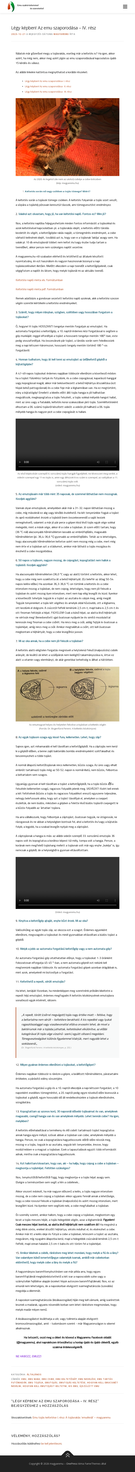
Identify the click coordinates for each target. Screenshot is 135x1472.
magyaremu (61, 34)
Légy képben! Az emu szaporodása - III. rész (48, 91)
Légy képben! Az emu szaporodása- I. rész (47, 81)
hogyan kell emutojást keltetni (45, 1386)
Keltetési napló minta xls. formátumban (39, 280)
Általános (34, 1374)
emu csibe (48, 1379)
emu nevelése (87, 1379)
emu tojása (35, 1382)
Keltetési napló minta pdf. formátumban (39, 289)
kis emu (73, 1386)
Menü (125, 6)
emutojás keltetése (72, 1382)
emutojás (51, 1382)
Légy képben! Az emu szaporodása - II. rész (48, 86)
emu (24, 1379)
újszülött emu (89, 1386)
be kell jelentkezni (51, 1443)
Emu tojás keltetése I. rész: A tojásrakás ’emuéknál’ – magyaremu (72, 1417)
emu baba (34, 1379)
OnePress (71, 1463)
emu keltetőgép (66, 1379)
